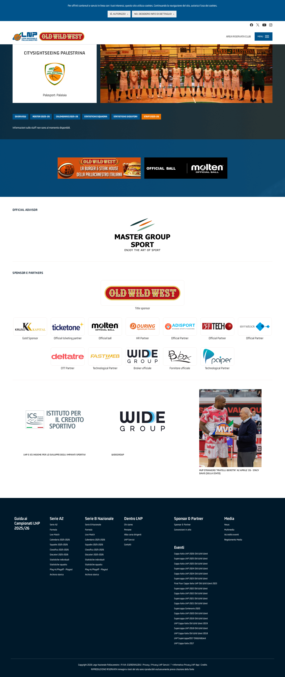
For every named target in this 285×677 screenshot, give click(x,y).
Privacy (146, 664)
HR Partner (142, 338)
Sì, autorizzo (118, 14)
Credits (204, 664)
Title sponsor (142, 308)
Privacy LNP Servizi (160, 664)
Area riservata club (238, 36)
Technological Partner (105, 368)
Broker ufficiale (142, 368)
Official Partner (179, 338)
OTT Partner (67, 368)
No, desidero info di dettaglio (153, 14)
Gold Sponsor (30, 338)
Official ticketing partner (68, 338)
